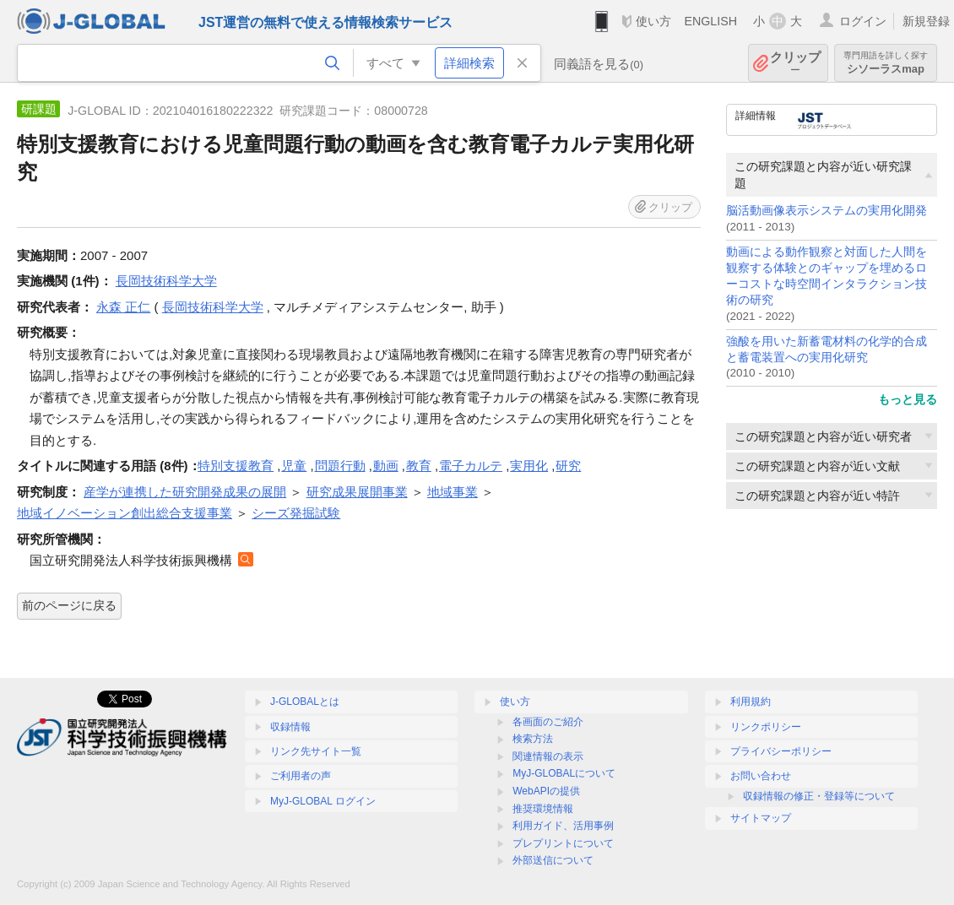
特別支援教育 (236, 465)
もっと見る (907, 399)
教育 (418, 465)
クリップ (795, 63)
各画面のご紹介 (547, 722)
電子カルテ (470, 465)
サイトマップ (760, 818)
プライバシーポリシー (781, 751)
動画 (385, 465)
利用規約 (750, 701)
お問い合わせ (760, 776)
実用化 (529, 465)
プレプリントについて (563, 843)
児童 (293, 465)
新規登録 (926, 21)
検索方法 (532, 739)
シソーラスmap (885, 63)
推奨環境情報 (542, 809)
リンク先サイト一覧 (315, 751)
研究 (568, 465)
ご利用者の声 (300, 776)
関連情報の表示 (547, 756)
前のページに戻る (69, 605)
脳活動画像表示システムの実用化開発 (826, 210)
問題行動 (340, 465)
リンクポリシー (765, 727)
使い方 (653, 21)
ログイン (862, 21)
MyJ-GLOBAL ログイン (323, 801)
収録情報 (290, 727)
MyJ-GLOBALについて (563, 773)
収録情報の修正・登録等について (819, 796)
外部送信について (553, 860)
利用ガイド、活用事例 (563, 826)
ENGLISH (710, 21)
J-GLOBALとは (304, 701)
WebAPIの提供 (546, 791)
